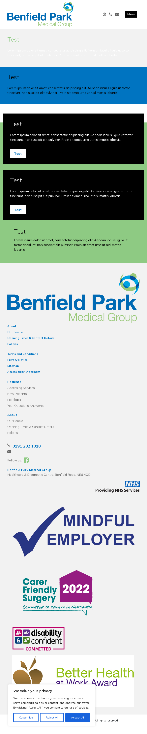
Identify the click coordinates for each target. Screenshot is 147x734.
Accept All (77, 717)
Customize (26, 717)
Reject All (52, 717)
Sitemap (13, 369)
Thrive (87, 728)
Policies (12, 347)
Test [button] (18, 157)
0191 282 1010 (27, 449)
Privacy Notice (17, 363)
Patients (14, 385)
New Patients (17, 397)
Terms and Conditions (22, 357)
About (11, 329)
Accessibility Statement (24, 375)
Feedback (14, 403)
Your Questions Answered (25, 409)
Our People (15, 335)
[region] (51, 705)
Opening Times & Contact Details (30, 341)
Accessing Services (21, 391)
